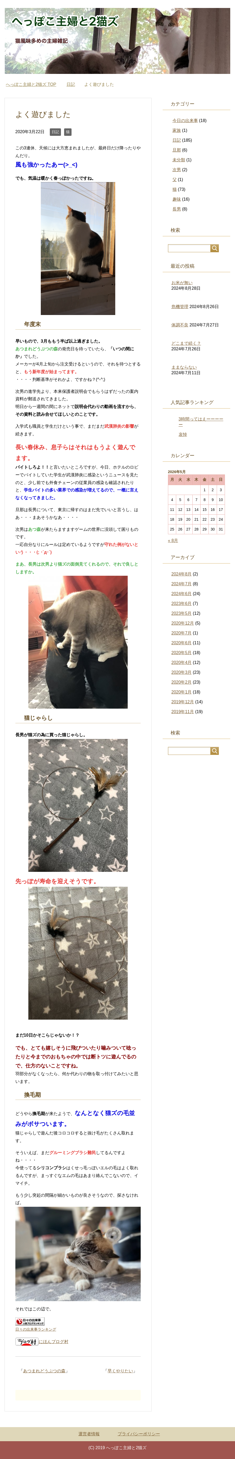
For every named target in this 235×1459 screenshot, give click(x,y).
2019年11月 (182, 711)
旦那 (176, 150)
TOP (31, 84)
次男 (176, 169)
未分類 (178, 160)
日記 (55, 132)
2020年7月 (181, 633)
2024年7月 (181, 584)
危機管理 (179, 306)
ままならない (184, 367)
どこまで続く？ (186, 343)
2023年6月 (181, 603)
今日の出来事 (185, 120)
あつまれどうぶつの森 (44, 1371)
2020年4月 (181, 662)
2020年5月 (181, 652)
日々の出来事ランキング (35, 1329)
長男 (176, 209)
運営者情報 (89, 1434)
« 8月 (173, 540)
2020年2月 (181, 682)
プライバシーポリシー (139, 1434)
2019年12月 (182, 702)
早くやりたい (120, 1371)
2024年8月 (181, 574)
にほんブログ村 (41, 1341)
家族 (176, 130)
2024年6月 (181, 593)
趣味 (176, 199)
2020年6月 (181, 643)
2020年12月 (182, 623)
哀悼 (183, 434)
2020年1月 (181, 692)
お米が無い (182, 282)
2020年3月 (181, 672)
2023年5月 (181, 613)
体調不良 (179, 325)
